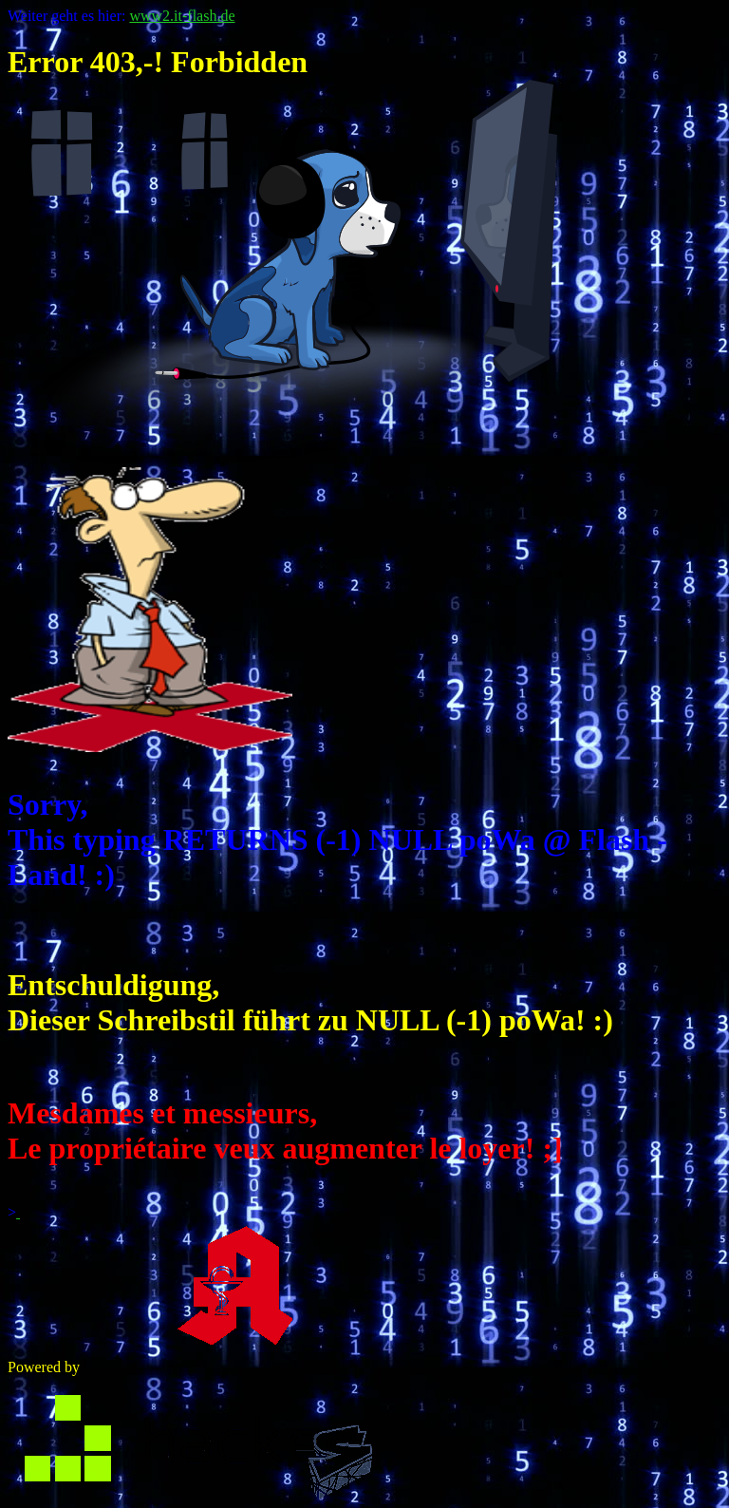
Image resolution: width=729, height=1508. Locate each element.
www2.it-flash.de (181, 16)
